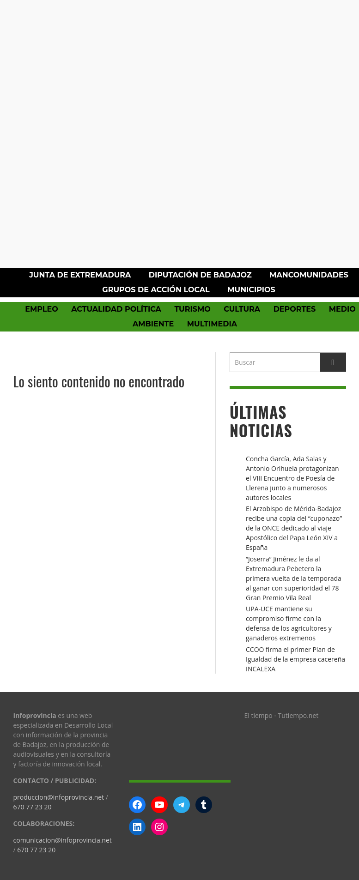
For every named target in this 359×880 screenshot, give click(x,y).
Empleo (41, 309)
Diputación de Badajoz (200, 275)
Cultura (242, 309)
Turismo (192, 309)
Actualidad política (116, 309)
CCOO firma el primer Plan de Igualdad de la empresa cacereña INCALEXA (295, 659)
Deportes (295, 309)
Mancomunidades (308, 275)
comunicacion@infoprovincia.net (62, 840)
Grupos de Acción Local (155, 289)
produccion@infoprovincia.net (58, 797)
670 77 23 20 (32, 806)
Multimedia (212, 323)
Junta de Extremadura (80, 275)
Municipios (251, 289)
